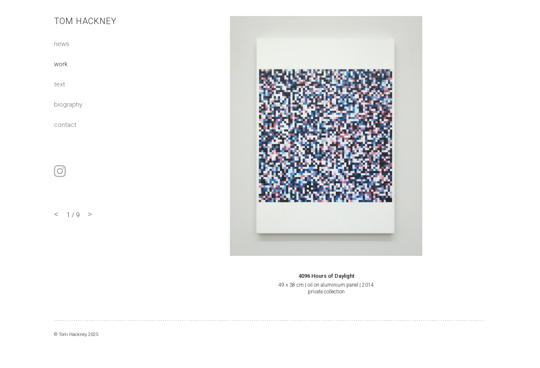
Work (61, 63)
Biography (68, 104)
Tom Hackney (85, 21)
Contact (65, 124)
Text (59, 84)
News (61, 43)
